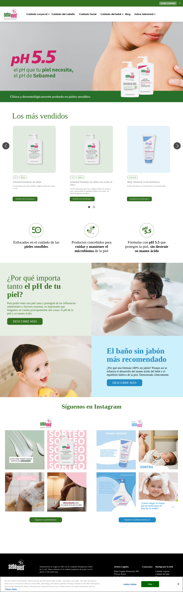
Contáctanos (147, 567)
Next (177, 145)
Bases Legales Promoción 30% (126, 571)
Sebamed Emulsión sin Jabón (27, 182)
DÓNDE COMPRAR (168, 3)
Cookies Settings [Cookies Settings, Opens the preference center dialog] (129, 584)
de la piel (92, 246)
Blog (127, 14)
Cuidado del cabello (63, 14)
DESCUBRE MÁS (25, 321)
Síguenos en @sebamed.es (45, 520)
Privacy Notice (120, 574)
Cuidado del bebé (110, 14)
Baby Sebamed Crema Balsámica (143, 182)
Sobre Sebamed (143, 14)
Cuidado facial (87, 14)
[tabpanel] (34, 164)
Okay (150, 584)
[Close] (178, 584)
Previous (5, 145)
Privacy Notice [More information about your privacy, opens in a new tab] (11, 589)
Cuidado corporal (36, 14)
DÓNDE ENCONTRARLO (25, 199)
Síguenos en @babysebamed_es (137, 520)
